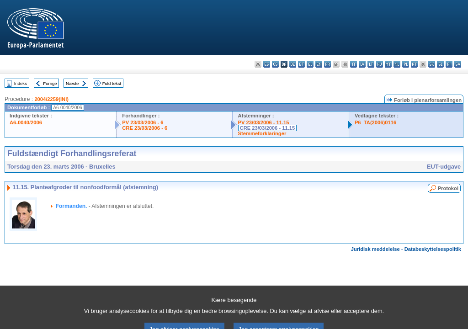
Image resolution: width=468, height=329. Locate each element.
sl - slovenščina (440, 64)
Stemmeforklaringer (262, 133)
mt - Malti (388, 64)
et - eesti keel (301, 64)
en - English (318, 64)
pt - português (414, 64)
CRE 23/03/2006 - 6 (144, 128)
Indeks (20, 83)
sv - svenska (457, 64)
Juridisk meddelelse (375, 249)
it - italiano (353, 64)
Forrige (50, 83)
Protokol (448, 188)
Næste (72, 83)
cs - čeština (275, 64)
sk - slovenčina (431, 64)
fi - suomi (449, 64)
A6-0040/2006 (26, 122)
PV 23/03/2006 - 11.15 (263, 122)
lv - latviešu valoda (362, 64)
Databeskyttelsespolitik (432, 249)
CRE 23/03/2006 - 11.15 (267, 128)
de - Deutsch (292, 64)
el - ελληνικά (310, 64)
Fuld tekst (112, 83)
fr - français (327, 64)
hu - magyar (379, 64)
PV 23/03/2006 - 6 (142, 122)
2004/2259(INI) (51, 99)
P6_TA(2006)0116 (375, 122)
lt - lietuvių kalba (370, 64)
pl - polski (405, 64)
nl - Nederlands (397, 64)
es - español (266, 64)
